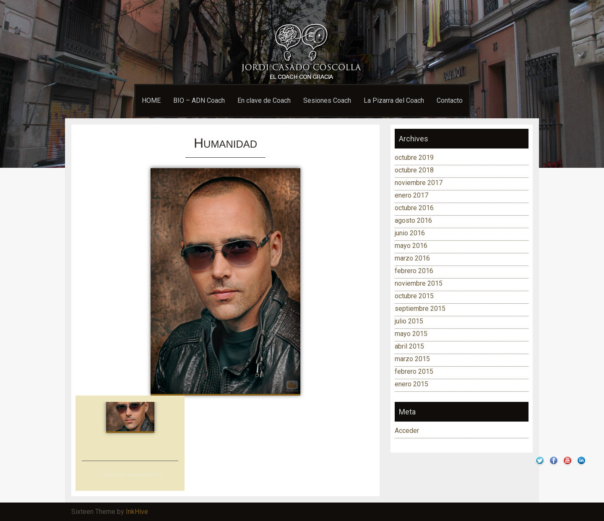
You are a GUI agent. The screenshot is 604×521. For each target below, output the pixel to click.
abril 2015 (409, 346)
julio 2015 (409, 321)
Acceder (407, 431)
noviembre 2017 (419, 183)
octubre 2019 (414, 158)
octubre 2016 (414, 208)
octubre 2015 (414, 296)
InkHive (137, 512)
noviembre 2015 (419, 283)
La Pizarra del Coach (394, 100)
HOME (151, 100)
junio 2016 (410, 233)
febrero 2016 (414, 271)
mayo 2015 (411, 334)
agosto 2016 (413, 220)
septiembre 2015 (420, 309)
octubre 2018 (414, 170)
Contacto (450, 100)
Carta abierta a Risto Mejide (130, 474)
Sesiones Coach (327, 100)
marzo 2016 (412, 258)
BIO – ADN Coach (199, 100)
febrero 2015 (414, 371)
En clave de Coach (264, 100)
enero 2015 (411, 384)
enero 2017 (411, 195)
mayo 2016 (411, 246)
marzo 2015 (412, 359)
